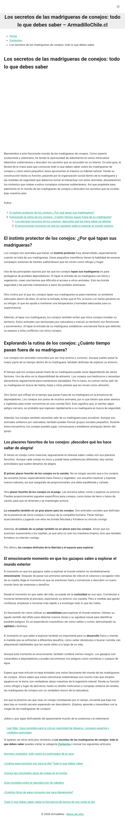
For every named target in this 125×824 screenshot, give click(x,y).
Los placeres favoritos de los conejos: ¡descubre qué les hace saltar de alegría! (63, 221)
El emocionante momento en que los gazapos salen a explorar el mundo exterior (64, 225)
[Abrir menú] (118, 6)
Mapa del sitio (75, 814)
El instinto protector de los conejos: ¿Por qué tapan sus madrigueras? (51, 212)
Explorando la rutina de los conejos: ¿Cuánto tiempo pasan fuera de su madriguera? (60, 217)
